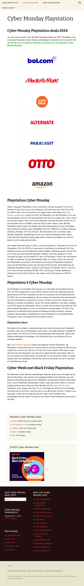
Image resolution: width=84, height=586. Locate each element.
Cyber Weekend (41, 523)
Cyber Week (39, 519)
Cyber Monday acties (43, 509)
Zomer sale (11, 539)
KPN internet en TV (19, 425)
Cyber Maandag (41, 527)
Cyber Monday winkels (51, 3)
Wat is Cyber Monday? (43, 530)
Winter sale (11, 542)
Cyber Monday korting (43, 512)
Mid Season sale (13, 546)
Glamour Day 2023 (13, 535)
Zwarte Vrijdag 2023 (42, 547)
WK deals (10, 550)
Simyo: (14, 421)
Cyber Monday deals (30, 3)
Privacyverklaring (11, 518)
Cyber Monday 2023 (42, 551)
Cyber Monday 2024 (10, 3)
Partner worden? (8, 8)
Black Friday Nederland (43, 543)
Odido (14, 432)
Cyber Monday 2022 (42, 540)
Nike (13, 435)
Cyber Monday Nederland (21, 345)
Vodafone (15, 428)
